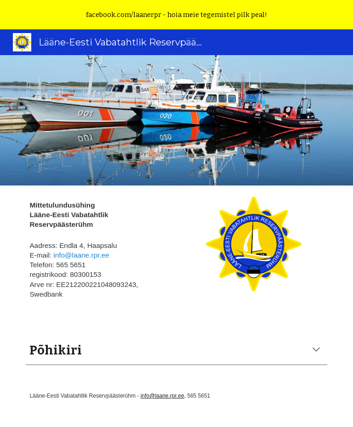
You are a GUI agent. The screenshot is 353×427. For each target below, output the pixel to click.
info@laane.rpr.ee (81, 255)
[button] (316, 350)
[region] (176, 14)
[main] (99, 255)
